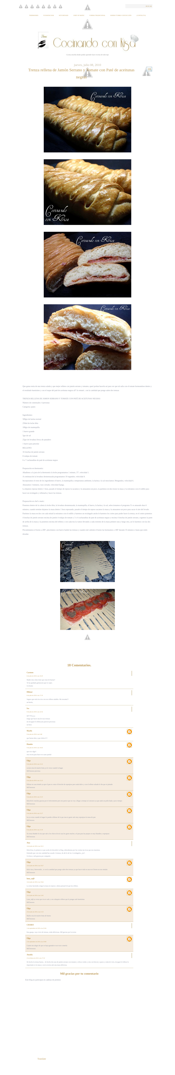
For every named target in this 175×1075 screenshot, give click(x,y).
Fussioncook (48, 15)
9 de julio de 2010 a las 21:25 (35, 797)
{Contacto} (141, 15)
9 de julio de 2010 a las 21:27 (35, 813)
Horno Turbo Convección (120, 15)
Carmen (30, 673)
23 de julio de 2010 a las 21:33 (35, 912)
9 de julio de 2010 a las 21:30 (35, 830)
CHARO (30, 925)
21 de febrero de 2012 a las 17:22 (36, 958)
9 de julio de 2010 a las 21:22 (35, 764)
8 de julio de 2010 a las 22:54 (35, 712)
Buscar (149, 6)
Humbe (30, 744)
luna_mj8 (30, 879)
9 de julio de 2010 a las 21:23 (35, 780)
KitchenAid (63, 15)
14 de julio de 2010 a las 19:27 (35, 865)
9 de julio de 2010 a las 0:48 (34, 734)
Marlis (29, 731)
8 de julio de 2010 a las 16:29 (35, 676)
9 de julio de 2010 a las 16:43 (35, 747)
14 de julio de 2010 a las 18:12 (35, 846)
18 (149, 69)
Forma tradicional (97, 15)
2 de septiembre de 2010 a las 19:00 (36, 941)
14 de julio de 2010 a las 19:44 (35, 882)
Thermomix (33, 15)
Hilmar (30, 692)
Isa (28, 708)
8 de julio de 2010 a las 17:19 (35, 695)
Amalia (30, 955)
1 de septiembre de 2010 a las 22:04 (36, 928)
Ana (28, 843)
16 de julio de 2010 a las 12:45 (35, 895)
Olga (29, 761)
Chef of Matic (78, 15)
